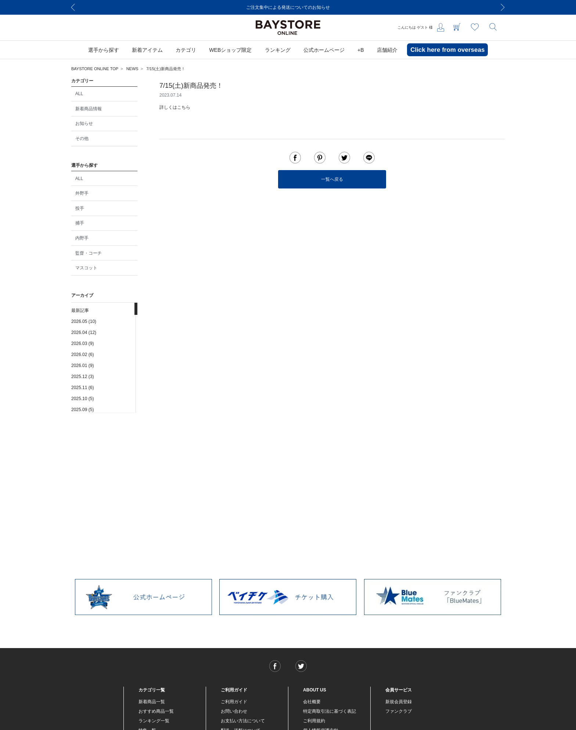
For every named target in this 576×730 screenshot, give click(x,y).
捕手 (79, 223)
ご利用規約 (314, 720)
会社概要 (312, 701)
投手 (79, 208)
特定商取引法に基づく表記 (329, 711)
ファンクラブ (398, 711)
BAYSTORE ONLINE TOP (94, 68)
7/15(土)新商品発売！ (165, 68)
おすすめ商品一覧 (156, 711)
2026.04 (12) (83, 332)
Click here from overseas (447, 49)
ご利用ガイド (234, 701)
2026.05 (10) (83, 321)
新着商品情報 (88, 108)
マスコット (86, 267)
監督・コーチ (88, 253)
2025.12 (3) (82, 376)
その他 (82, 138)
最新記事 (80, 310)
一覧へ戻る (332, 179)
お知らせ (84, 123)
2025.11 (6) (82, 387)
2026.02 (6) (82, 354)
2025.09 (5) (82, 409)
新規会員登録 (398, 701)
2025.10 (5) (82, 398)
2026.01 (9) (82, 365)
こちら (183, 107)
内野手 (82, 238)
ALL (79, 93)
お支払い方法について (243, 720)
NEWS (132, 68)
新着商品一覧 (151, 701)
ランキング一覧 (153, 720)
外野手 (82, 193)
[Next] (503, 7)
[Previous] (73, 7)
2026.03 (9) (82, 343)
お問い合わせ (234, 711)
